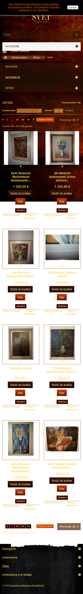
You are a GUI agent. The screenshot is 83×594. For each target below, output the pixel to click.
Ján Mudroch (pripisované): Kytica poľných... (62, 177)
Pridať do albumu (11, 215)
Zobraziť (49, 110)
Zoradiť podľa (9, 110)
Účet (5, 566)
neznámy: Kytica (20, 368)
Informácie (12, 77)
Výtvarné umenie (19, 57)
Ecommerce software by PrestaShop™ (27, 585)
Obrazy (36, 57)
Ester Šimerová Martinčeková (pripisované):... (21, 177)
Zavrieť (73, 7)
